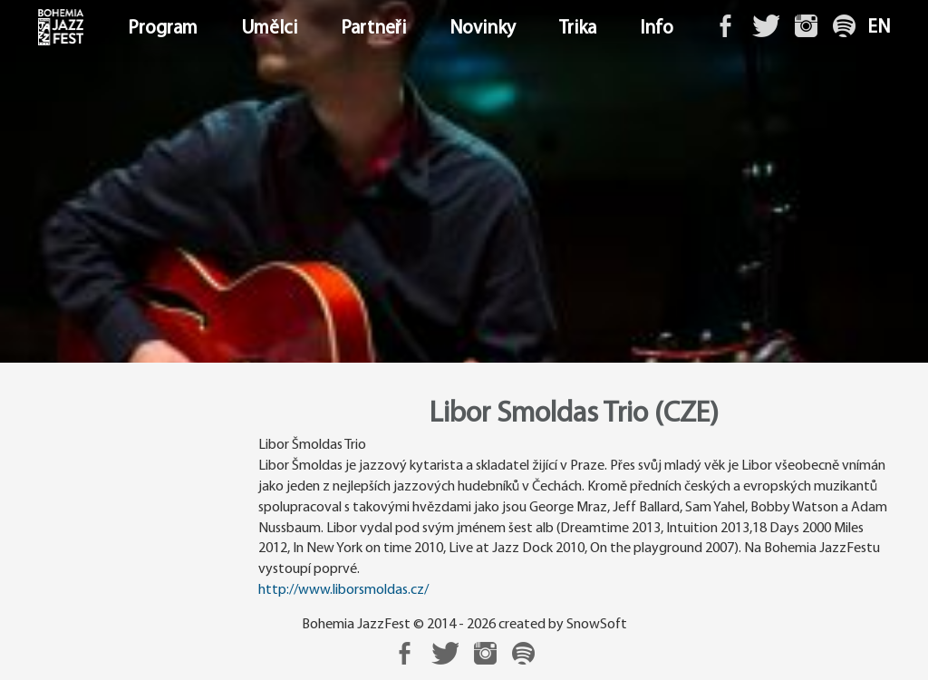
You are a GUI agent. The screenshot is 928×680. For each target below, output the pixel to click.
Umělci (269, 28)
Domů (40, 28)
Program (163, 28)
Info (656, 28)
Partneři (373, 28)
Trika (577, 28)
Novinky (483, 28)
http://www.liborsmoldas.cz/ (343, 590)
